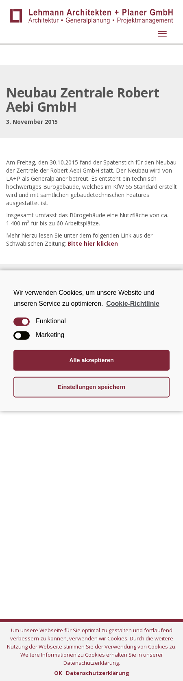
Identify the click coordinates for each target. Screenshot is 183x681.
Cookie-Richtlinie (132, 303)
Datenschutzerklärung (97, 673)
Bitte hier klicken (93, 243)
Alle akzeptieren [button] (91, 360)
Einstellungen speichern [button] (91, 387)
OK (58, 673)
